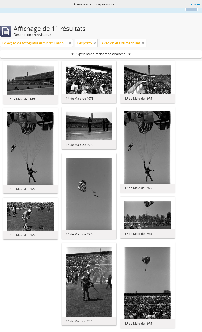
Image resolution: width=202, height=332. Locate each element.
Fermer (194, 4)
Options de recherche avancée (101, 53)
